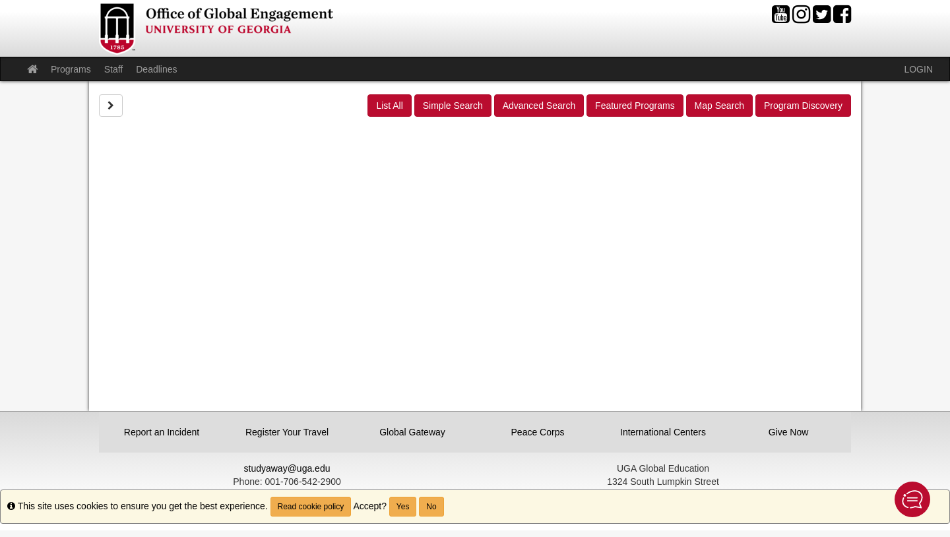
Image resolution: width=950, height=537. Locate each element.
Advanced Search (539, 105)
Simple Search (453, 105)
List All (389, 105)
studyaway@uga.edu (287, 468)
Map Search (719, 105)
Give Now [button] (789, 432)
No (431, 506)
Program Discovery (803, 105)
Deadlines (156, 69)
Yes (403, 506)
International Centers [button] (663, 432)
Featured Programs (635, 105)
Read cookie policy (311, 506)
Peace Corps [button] (538, 432)
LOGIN (918, 69)
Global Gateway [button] (412, 432)
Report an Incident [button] (161, 432)
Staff (113, 69)
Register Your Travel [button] (287, 432)
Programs (71, 69)
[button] (912, 499)
